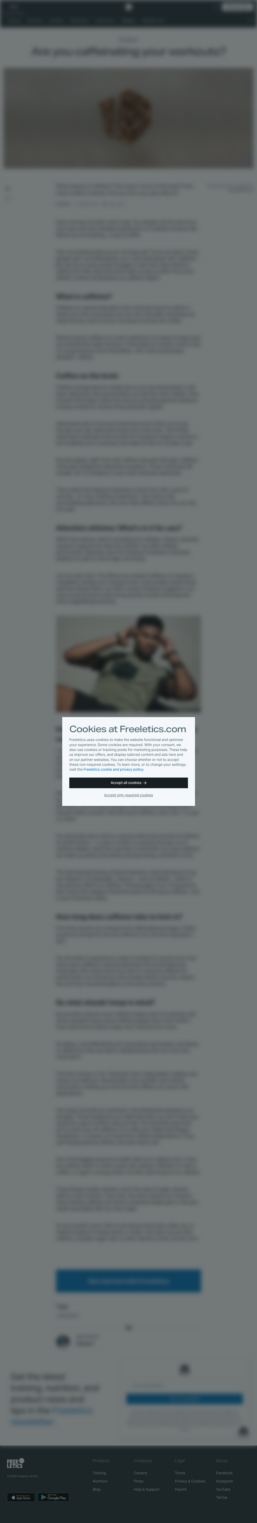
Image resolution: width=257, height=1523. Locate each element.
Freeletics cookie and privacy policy (113, 769)
